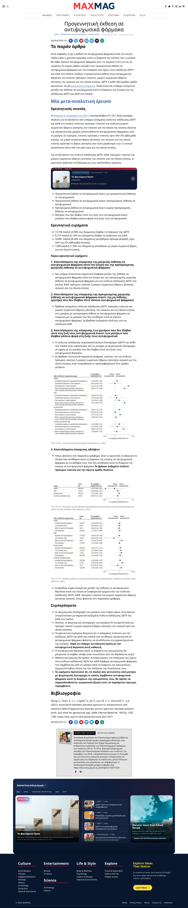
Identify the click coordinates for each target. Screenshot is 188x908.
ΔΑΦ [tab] (57, 792)
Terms (146, 902)
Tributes (21, 873)
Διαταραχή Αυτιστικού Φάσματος (73, 34)
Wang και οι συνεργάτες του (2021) (72, 115)
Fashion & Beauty (84, 876)
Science (47, 890)
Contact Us (156, 902)
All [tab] (18, 792)
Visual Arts (23, 888)
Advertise (168, 902)
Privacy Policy (136, 902)
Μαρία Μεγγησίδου (126, 35)
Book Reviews (24, 871)
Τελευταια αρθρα (106, 733)
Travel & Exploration (114, 871)
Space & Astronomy (27, 891)
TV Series (48, 873)
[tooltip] (165, 6)
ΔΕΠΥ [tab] (65, 792)
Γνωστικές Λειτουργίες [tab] (42, 792)
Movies (47, 871)
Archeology (23, 885)
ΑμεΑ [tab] (25, 792)
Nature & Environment (87, 879)
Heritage (22, 879)
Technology (49, 887)
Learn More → (142, 887)
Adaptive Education (27, 876)
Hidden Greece (111, 876)
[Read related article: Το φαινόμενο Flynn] (94, 179)
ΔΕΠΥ (57, 34)
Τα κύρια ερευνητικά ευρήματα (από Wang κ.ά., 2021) (84, 443)
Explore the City (112, 873)
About (124, 902)
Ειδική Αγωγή (94, 34)
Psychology (82, 873)
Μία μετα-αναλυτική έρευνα (81, 101)
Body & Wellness (84, 871)
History (21, 882)
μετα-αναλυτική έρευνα (84, 85)
